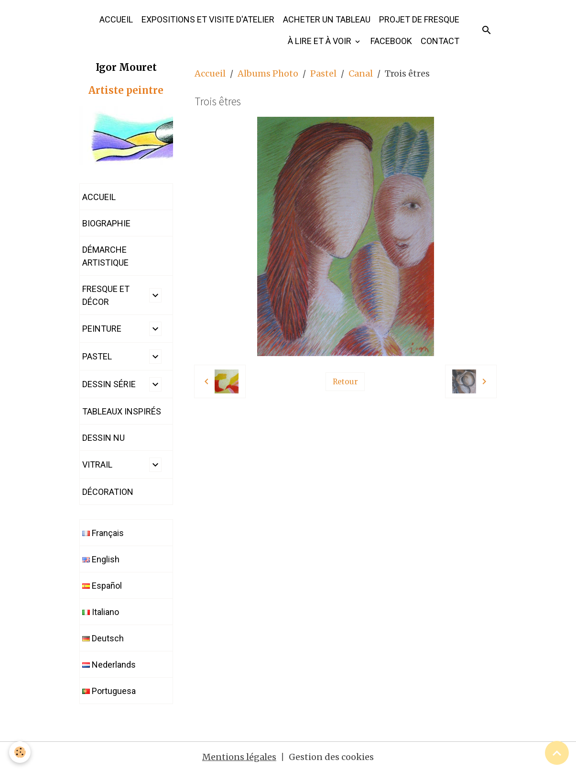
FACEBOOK (391, 41)
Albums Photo (268, 73)
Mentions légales (239, 756)
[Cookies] (20, 752)
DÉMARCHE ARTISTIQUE (105, 256)
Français (103, 533)
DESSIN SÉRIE (109, 384)
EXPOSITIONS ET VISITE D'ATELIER (207, 19)
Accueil (210, 73)
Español (102, 586)
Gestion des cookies (331, 756)
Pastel (323, 73)
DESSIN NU (103, 438)
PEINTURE (101, 329)
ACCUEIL (116, 19)
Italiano (100, 612)
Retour (345, 381)
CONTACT (440, 41)
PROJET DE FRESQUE (419, 19)
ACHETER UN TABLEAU (326, 19)
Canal (360, 73)
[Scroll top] (557, 753)
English (101, 559)
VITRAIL (97, 464)
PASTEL (97, 356)
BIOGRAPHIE (106, 223)
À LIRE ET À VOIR (320, 41)
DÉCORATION (107, 492)
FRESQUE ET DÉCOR (106, 295)
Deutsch (103, 638)
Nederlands (109, 665)
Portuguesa (109, 691)
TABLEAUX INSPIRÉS (121, 411)
